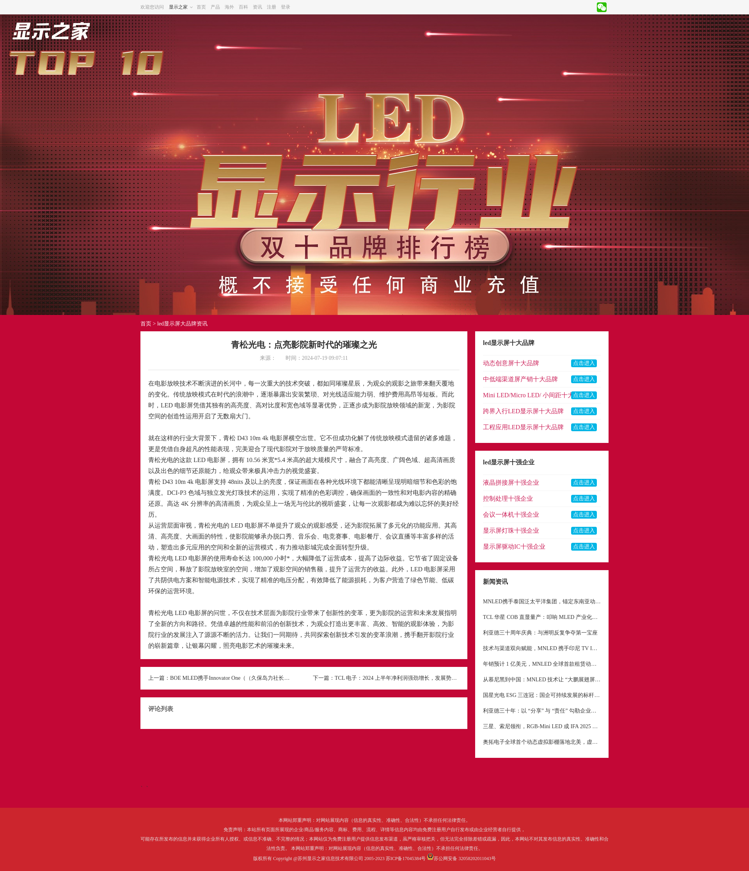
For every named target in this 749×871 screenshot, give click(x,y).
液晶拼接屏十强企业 (511, 482)
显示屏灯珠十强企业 (511, 530)
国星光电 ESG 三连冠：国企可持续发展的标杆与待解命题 (542, 695)
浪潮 (242, 394)
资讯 (257, 7)
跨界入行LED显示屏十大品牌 (523, 411)
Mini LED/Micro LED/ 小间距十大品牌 (534, 395)
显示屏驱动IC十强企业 (514, 546)
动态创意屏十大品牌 (511, 363)
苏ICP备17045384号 (406, 858)
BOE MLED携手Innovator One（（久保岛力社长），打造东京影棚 (232, 678)
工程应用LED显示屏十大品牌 (523, 427)
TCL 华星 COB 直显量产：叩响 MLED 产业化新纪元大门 (542, 617)
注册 (271, 7)
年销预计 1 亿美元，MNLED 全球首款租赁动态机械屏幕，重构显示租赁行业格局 (542, 664)
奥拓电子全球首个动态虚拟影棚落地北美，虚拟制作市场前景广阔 (542, 742)
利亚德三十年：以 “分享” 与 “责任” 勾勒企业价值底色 (542, 711)
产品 (215, 7)
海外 (229, 7)
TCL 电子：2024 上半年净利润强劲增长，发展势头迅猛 (397, 678)
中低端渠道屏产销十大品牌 (520, 379)
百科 (243, 7)
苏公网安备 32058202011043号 (465, 858)
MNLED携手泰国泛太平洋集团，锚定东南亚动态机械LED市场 (542, 601)
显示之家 (178, 7)
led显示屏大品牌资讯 (182, 324)
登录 (285, 7)
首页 (201, 7)
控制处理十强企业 (508, 498)
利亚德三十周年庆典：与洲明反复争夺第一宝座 (540, 633)
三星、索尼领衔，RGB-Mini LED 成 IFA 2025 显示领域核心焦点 (542, 726)
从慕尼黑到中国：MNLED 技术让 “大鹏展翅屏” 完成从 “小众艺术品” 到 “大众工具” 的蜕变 (542, 680)
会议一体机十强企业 (511, 514)
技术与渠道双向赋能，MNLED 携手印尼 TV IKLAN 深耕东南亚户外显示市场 (542, 648)
